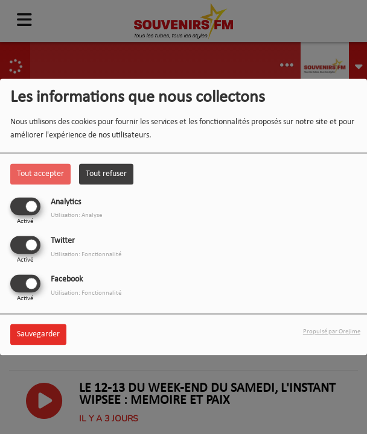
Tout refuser (106, 173)
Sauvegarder (38, 334)
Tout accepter (40, 173)
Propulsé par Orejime (331, 332)
